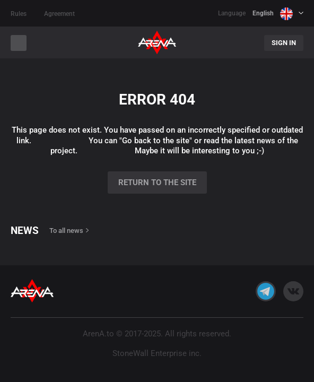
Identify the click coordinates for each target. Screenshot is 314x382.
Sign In (284, 43)
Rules (19, 14)
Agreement (59, 14)
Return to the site (157, 182)
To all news (66, 230)
